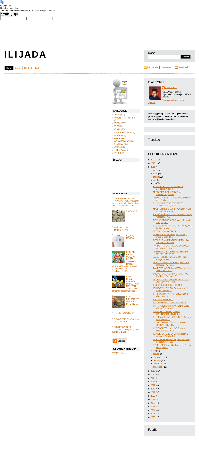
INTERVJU (118, 144)
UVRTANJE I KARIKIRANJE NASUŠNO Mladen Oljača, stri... (171, 307)
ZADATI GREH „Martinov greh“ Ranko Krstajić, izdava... (170, 258)
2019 (153, 392)
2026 (153, 417)
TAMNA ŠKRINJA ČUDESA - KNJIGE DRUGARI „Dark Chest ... (170, 324)
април (156, 177)
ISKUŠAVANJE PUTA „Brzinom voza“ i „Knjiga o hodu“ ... (170, 289)
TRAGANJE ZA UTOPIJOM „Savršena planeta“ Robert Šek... (170, 252)
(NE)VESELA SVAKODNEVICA (121, 139)
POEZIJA (118, 126)
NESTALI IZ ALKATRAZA (164, 231)
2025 (153, 414)
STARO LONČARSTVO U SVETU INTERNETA (132, 300)
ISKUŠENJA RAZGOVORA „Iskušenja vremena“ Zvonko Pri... (170, 335)
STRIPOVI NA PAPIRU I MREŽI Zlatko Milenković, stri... (170, 295)
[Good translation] (4, 14)
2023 (153, 406)
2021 (153, 399)
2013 (153, 371)
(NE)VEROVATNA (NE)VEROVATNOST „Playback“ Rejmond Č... (171, 275)
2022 (153, 403)
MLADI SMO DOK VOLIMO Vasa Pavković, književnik (168, 193)
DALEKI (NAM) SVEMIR (125, 313)
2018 (153, 389)
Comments (165, 67)
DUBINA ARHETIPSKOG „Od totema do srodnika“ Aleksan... (171, 340)
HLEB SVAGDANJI (122, 132)
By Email (183, 67)
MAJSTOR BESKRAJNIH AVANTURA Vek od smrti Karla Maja (172, 210)
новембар (158, 363)
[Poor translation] (13, 14)
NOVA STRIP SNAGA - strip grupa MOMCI (126, 320)
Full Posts (153, 67)
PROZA (117, 123)
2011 (153, 167)
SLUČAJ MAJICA (130, 237)
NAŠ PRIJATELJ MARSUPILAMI (121, 228)
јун (154, 183)
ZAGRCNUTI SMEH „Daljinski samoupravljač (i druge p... (166, 312)
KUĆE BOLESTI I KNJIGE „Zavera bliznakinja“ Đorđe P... (169, 329)
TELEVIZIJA (119, 150)
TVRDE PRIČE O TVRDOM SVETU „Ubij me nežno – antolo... (172, 247)
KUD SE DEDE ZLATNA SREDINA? (169, 303)
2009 (153, 160)
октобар (157, 360)
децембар (158, 367)
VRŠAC (117, 129)
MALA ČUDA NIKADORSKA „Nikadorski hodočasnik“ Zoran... (171, 263)
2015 (153, 378)
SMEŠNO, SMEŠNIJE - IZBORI (167, 285)
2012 (153, 170)
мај (155, 180)
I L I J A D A (24, 54)
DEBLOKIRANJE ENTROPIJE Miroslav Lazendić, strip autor (171, 241)
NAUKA (117, 147)
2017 (153, 385)
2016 (153, 381)
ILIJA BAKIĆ (171, 87)
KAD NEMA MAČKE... (163, 299)
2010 (153, 163)
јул (154, 351)
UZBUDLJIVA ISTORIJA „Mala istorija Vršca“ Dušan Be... (170, 235)
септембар (158, 357)
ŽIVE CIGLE (131, 211)
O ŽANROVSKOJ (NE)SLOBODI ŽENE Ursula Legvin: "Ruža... (171, 280)
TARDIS (117, 153)
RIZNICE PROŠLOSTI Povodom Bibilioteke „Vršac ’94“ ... (168, 187)
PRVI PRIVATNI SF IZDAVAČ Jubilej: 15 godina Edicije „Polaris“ (125, 329)
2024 (153, 410)
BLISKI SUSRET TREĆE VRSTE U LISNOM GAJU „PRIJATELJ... (169, 204)
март (155, 173)
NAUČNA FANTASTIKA (124, 118)
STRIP (116, 115)
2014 (153, 374)
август (156, 354)
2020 (153, 396)
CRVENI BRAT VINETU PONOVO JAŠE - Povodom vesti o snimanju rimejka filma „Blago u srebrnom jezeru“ (125, 202)
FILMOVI (118, 135)
